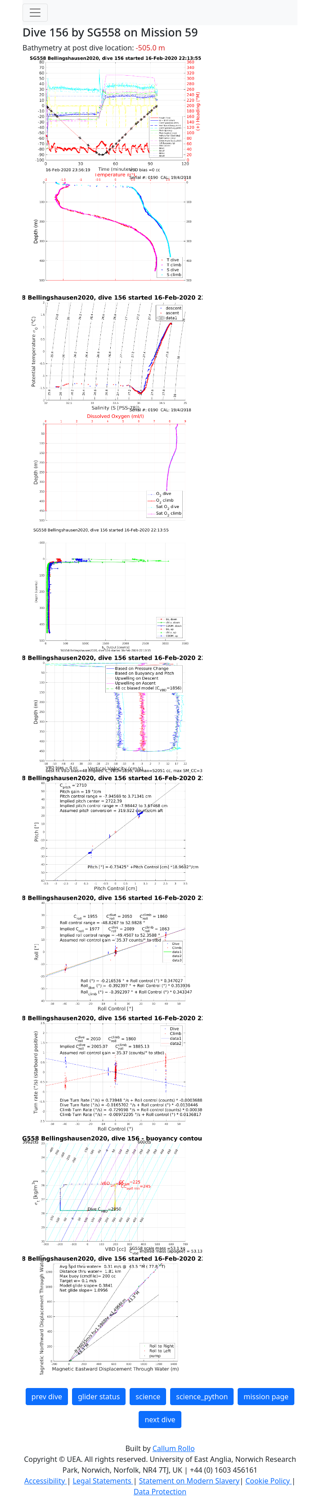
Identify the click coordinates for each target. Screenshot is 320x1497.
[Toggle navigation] (35, 13)
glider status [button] (99, 1397)
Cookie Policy (268, 1481)
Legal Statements (102, 1481)
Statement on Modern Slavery (189, 1481)
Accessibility (45, 1481)
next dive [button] (159, 1419)
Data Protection (160, 1492)
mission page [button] (265, 1397)
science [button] (147, 1397)
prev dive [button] (47, 1397)
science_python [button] (202, 1397)
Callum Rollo (174, 1448)
